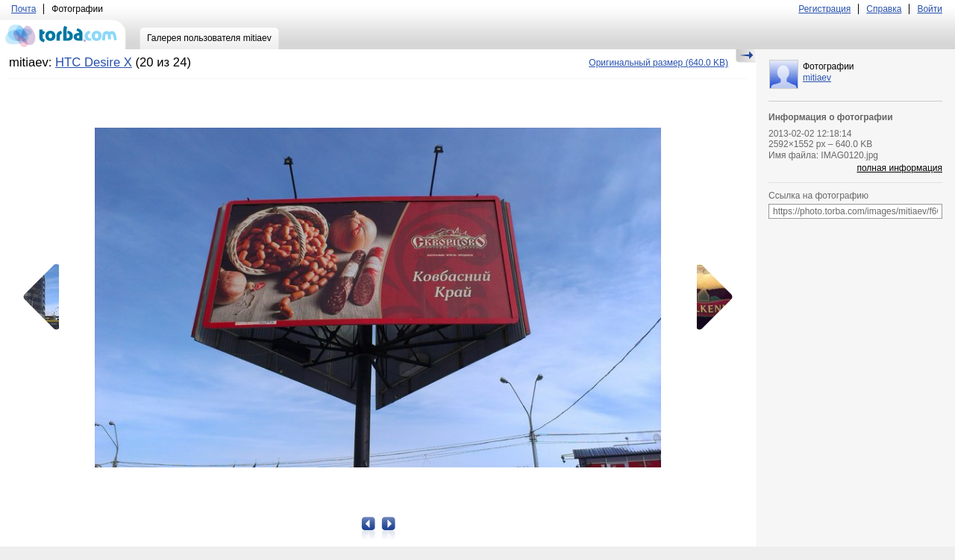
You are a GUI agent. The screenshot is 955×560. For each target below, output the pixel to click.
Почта (23, 9)
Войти (929, 9)
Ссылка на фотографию (818, 195)
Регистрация (824, 9)
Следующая (709, 297)
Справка (883, 9)
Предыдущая (46, 297)
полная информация (899, 168)
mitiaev (817, 77)
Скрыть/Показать (746, 56)
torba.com (63, 34)
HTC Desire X (93, 62)
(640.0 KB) (658, 62)
